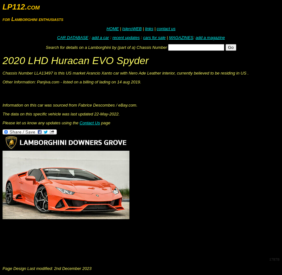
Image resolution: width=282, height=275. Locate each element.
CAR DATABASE (72, 37)
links (149, 28)
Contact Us (90, 123)
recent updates (126, 37)
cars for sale (154, 37)
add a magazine (210, 37)
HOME (113, 28)
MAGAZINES (181, 37)
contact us (166, 28)
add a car (100, 37)
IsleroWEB (131, 28)
